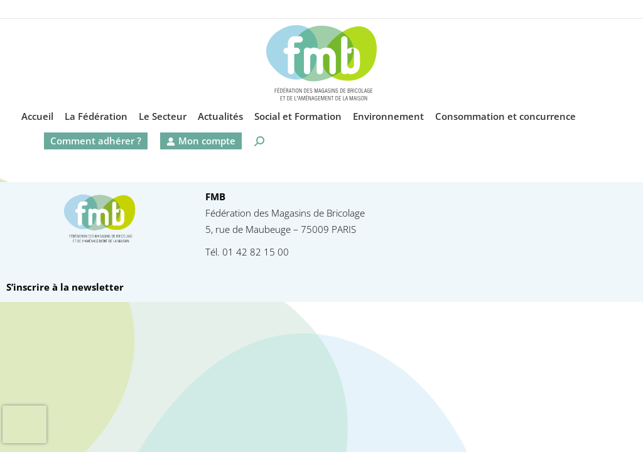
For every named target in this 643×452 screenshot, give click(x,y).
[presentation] (24, 424)
